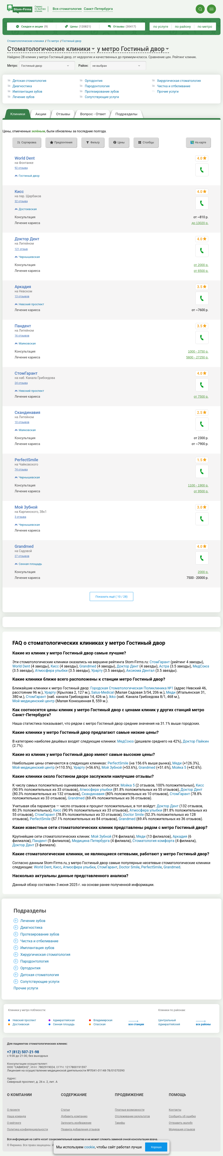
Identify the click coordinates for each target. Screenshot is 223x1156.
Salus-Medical (102, 692)
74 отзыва (21, 469)
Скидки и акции (32, 26)
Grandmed (24, 546)
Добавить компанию (74, 1116)
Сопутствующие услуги (102, 97)
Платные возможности (130, 1109)
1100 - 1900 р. (198, 485)
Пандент (23, 325)
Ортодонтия (93, 80)
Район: (83, 65)
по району (183, 27)
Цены (78, 26)
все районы (203, 1023)
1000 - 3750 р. (198, 351)
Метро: (12, 65)
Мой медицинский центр (33, 701)
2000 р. (203, 572)
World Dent (25, 158)
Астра (164, 666)
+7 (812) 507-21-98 (23, 1052)
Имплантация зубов (27, 91)
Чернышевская (29, 257)
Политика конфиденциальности (27, 1129)
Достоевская (28, 209)
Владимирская (101, 1020)
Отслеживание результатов (132, 1116)
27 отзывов (22, 556)
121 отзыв (21, 249)
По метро (53, 41)
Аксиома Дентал (140, 670)
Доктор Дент (27, 238)
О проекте (13, 1109)
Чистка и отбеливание (173, 86)
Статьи (65, 1109)
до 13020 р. (200, 223)
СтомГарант (26, 373)
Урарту (97, 670)
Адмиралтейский (169, 1024)
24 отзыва (21, 383)
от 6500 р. (201, 271)
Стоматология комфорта (153, 841)
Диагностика (22, 86)
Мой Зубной (26, 507)
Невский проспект (31, 304)
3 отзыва (20, 516)
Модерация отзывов (182, 1129)
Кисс (19, 191)
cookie (89, 1147)
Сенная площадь (30, 564)
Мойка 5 (179, 767)
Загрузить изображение (76, 1122)
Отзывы (122, 26)
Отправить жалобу (180, 1122)
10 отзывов (22, 422)
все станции (136, 1023)
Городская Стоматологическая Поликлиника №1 (131, 688)
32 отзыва (21, 201)
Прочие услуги (167, 91)
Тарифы (120, 1122)
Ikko (112, 697)
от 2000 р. (201, 265)
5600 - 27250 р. (197, 357)
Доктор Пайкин (196, 741)
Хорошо (156, 1147)
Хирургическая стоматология (179, 80)
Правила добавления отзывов (80, 1129)
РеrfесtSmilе (26, 459)
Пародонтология (97, 86)
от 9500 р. (201, 491)
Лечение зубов (24, 97)
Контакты (175, 1109)
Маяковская (27, 343)
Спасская (97, 1024)
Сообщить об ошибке (182, 1116)
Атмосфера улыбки (51, 670)
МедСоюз (201, 666)
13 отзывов (22, 296)
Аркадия (23, 286)
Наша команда (16, 1116)
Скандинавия (27, 412)
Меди (170, 692)
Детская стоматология (29, 80)
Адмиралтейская (62, 1020)
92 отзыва (21, 168)
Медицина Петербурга (91, 841)
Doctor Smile (133, 814)
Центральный (167, 1020)
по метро (205, 27)
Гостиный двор (29, 175)
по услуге (160, 27)
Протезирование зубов (102, 91)
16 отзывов (22, 335)
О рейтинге (14, 1122)
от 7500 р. (201, 396)
